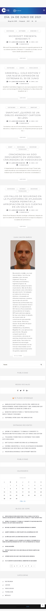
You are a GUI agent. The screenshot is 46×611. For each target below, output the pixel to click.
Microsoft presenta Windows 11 (23, 37)
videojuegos (33, 67)
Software (22, 31)
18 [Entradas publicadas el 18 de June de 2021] (28, 492)
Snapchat (34, 107)
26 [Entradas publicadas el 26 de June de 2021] (35, 495)
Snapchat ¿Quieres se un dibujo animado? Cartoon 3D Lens (23, 115)
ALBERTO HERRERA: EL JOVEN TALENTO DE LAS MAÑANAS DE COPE (21, 532)
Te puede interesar (23, 398)
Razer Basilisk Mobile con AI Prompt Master (20, 451)
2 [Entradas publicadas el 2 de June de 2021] (16, 485)
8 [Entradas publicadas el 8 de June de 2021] (10, 488)
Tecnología (22, 149)
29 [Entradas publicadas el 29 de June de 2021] (10, 498)
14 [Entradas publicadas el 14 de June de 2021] (4, 492)
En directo (17, 10)
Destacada (10, 31)
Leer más (23, 58)
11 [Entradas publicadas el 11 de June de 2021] (28, 488)
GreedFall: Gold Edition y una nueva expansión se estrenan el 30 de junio (22, 76)
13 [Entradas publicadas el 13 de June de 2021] (41, 488)
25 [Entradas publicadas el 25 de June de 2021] (28, 495)
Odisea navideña (9, 546)
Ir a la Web (18, 355)
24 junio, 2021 (32, 42)
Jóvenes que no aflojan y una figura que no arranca (20, 556)
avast (10, 147)
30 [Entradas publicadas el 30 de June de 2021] (16, 498)
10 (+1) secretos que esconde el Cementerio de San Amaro (21, 560)
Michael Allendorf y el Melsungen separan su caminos (20, 527)
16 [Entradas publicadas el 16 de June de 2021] (16, 492)
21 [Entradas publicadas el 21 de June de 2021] (4, 495)
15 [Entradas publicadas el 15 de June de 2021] (10, 492)
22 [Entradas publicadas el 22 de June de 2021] (10, 495)
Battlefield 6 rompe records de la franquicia (21, 442)
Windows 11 (34, 31)
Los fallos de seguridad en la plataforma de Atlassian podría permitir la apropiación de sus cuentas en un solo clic (22, 201)
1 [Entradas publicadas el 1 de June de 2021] (10, 485)
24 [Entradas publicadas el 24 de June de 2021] (22, 495)
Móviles (23, 107)
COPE (27, 606)
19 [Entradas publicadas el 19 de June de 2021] (35, 492)
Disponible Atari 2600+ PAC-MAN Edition (18, 417)
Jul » (24, 501)
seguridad (33, 147)
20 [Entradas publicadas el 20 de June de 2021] (41, 492)
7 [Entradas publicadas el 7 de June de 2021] (4, 488)
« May (21, 501)
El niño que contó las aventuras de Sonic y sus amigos (20, 536)
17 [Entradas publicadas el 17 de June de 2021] (22, 492)
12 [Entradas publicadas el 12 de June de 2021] (35, 488)
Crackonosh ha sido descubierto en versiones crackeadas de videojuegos (22, 157)
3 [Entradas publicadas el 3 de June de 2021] (22, 485)
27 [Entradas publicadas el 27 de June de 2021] (41, 495)
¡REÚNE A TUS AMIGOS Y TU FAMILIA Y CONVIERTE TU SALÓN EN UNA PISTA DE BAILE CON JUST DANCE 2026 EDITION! (22, 522)
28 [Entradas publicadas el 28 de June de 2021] (4, 498)
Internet (23, 188)
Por (16, 42)
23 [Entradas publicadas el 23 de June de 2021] (16, 495)
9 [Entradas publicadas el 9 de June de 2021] (16, 488)
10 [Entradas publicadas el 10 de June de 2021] (22, 488)
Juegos (21, 67)
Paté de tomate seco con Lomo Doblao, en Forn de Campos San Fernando (21, 551)
